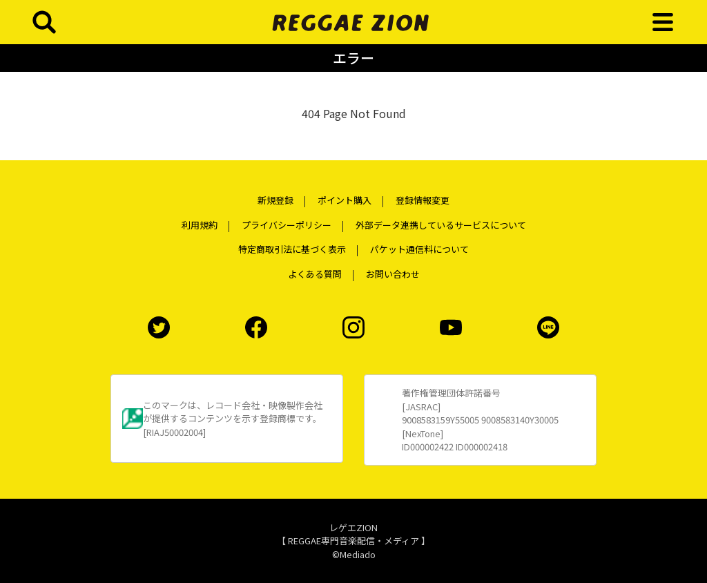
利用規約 (199, 224)
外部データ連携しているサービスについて (441, 224)
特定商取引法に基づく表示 (292, 249)
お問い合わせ (393, 273)
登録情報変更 (422, 200)
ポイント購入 (344, 200)
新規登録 (275, 200)
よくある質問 (315, 273)
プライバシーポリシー (286, 224)
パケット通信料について (419, 249)
